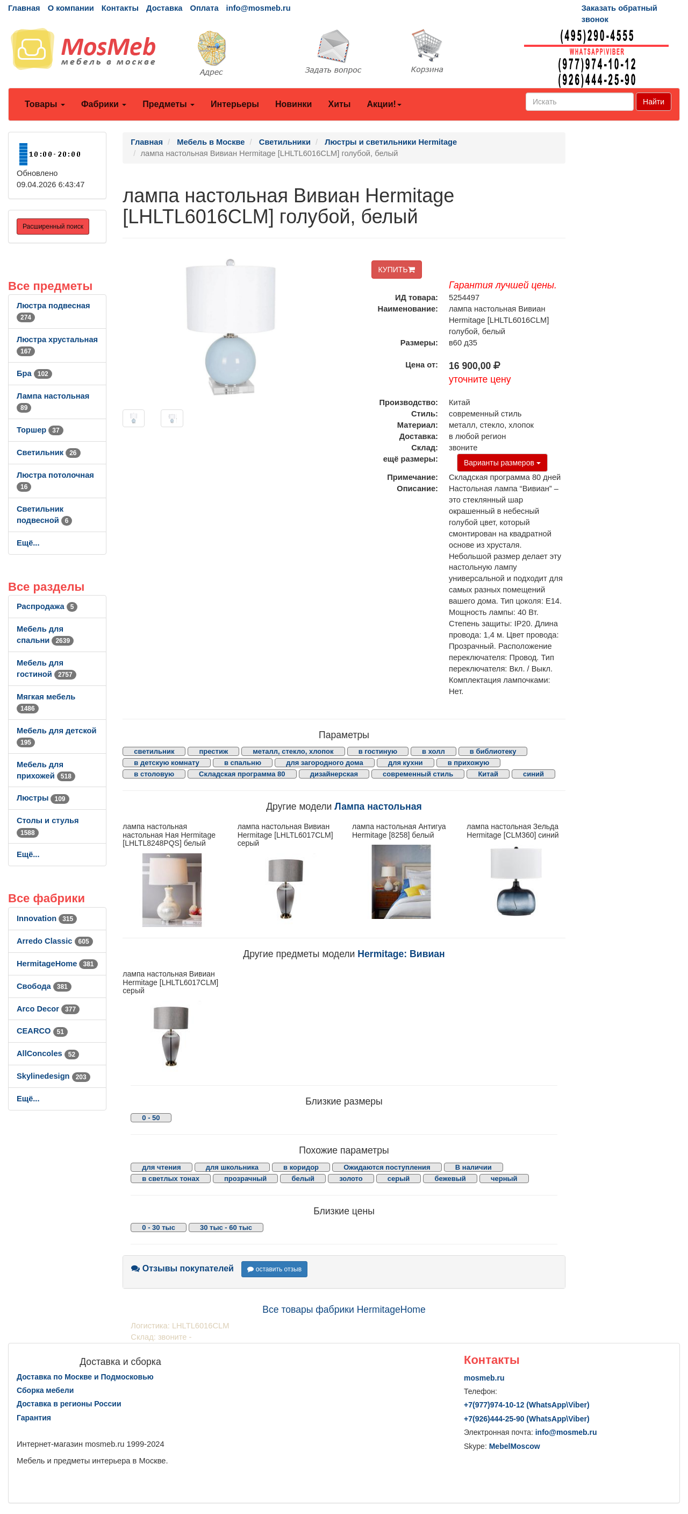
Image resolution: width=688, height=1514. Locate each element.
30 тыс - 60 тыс (226, 1227)
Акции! (384, 104)
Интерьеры (235, 104)
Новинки (293, 104)
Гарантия (34, 1417)
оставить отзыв (274, 1269)
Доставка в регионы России (69, 1403)
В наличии (473, 1167)
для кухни (405, 763)
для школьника (232, 1167)
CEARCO (42, 1031)
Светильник (49, 452)
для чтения (161, 1167)
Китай (488, 774)
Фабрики (103, 104)
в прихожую (469, 763)
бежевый (449, 1179)
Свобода (44, 986)
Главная (24, 8)
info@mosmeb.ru (258, 8)
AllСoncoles (48, 1053)
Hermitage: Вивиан (401, 954)
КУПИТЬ (396, 269)
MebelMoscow (514, 1446)
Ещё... (28, 543)
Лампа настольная (377, 806)
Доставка (164, 8)
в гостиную (378, 751)
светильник (154, 751)
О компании (71, 8)
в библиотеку (493, 751)
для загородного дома (324, 763)
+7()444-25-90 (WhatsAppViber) (527, 1418)
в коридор (301, 1167)
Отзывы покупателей (182, 1268)
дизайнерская (334, 774)
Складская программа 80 (242, 774)
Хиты (339, 104)
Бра (34, 373)
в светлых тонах (170, 1179)
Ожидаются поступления (387, 1167)
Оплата (204, 8)
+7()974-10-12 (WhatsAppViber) (527, 1404)
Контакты (120, 8)
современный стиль (418, 774)
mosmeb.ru (484, 1378)
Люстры (43, 798)
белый (302, 1179)
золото (351, 1179)
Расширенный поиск (53, 226)
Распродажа (47, 606)
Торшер (40, 430)
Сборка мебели (45, 1390)
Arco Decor (48, 1008)
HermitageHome (57, 963)
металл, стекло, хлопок (293, 751)
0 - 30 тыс (158, 1227)
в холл (433, 751)
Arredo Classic (55, 941)
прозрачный (245, 1179)
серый (399, 1179)
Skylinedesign (53, 1076)
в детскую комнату (166, 763)
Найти (653, 101)
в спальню (242, 763)
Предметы (168, 104)
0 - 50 (151, 1118)
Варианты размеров (502, 462)
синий (533, 774)
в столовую (154, 774)
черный (504, 1179)
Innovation (47, 918)
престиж (213, 751)
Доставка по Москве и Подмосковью (85, 1376)
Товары (45, 104)
